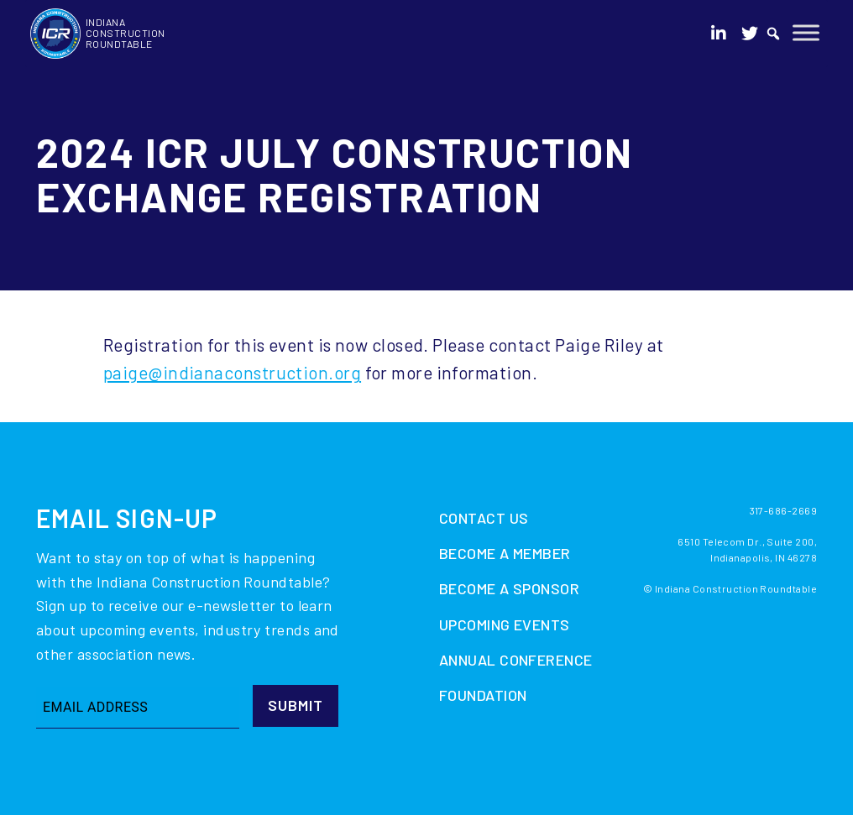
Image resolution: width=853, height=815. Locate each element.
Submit (295, 705)
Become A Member (505, 553)
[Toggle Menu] (806, 32)
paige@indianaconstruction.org (232, 372)
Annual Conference (516, 659)
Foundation (483, 695)
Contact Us (484, 518)
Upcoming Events (504, 624)
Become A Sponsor (509, 588)
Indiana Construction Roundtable (125, 33)
